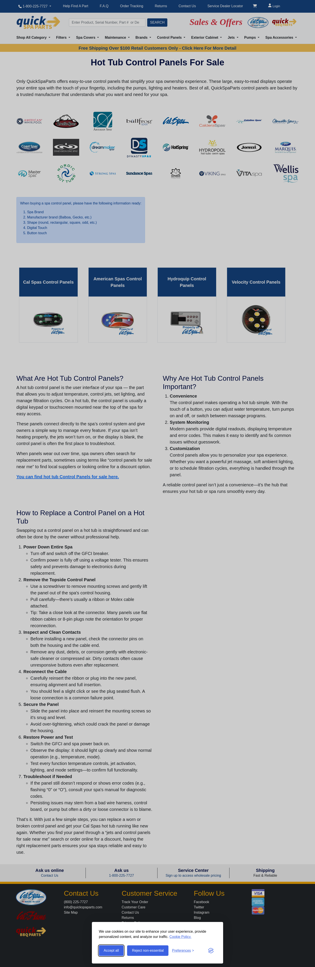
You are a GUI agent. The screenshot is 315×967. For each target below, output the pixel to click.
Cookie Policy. (180, 937)
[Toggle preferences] (183, 951)
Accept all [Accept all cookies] (111, 950)
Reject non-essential (148, 950)
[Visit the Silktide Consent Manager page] (211, 950)
